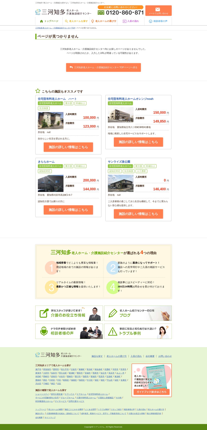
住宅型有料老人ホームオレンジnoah (131, 98)
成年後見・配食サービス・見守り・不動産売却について (103, 413)
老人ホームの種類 (55, 409)
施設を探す (97, 356)
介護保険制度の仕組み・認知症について (62, 413)
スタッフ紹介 (116, 409)
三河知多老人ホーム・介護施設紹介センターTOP (55, 28)
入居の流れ (131, 21)
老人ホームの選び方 (103, 21)
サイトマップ (50, 417)
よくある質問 (90, 409)
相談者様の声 (158, 21)
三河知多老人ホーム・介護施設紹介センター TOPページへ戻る (103, 67)
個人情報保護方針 (154, 413)
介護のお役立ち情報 (136, 413)
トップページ (49, 21)
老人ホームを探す (76, 21)
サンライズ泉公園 (119, 161)
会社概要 (150, 356)
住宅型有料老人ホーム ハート (57, 98)
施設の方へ (39, 413)
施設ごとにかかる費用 (74, 409)
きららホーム (46, 161)
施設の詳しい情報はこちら (68, 147)
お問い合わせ (165, 356)
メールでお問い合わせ (158, 10)
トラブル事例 (103, 409)
